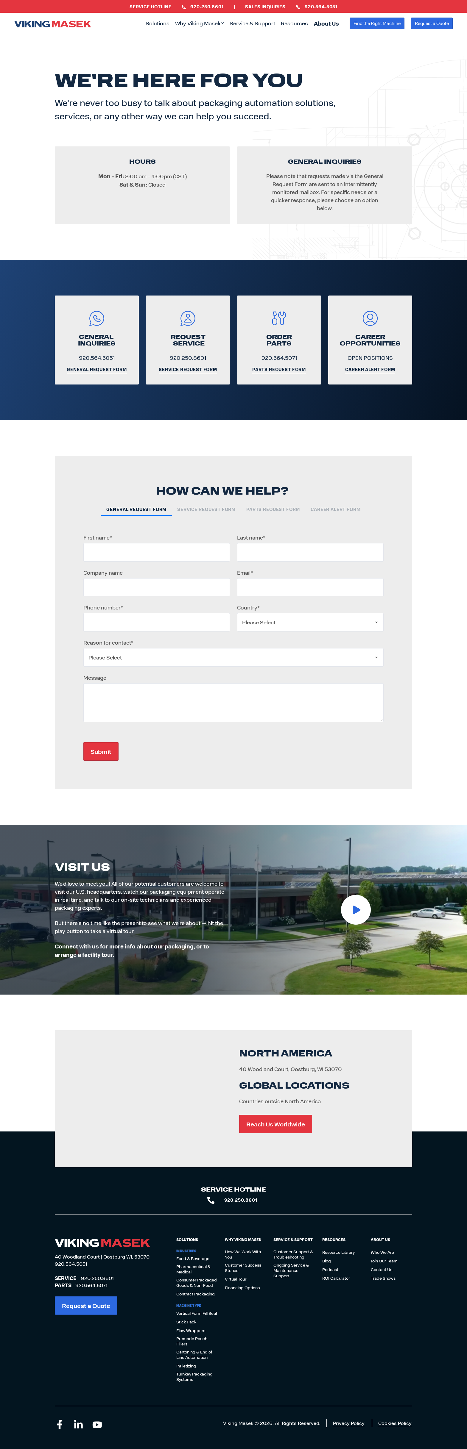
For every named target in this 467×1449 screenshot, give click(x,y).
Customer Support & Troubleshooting (293, 1254)
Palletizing (186, 1366)
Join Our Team (384, 1261)
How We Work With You (243, 1254)
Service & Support (252, 23)
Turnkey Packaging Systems (194, 1376)
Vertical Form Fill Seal (196, 1313)
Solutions (157, 23)
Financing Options (242, 1287)
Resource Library (338, 1252)
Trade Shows (383, 1278)
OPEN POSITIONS (370, 357)
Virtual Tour (235, 1279)
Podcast (330, 1269)
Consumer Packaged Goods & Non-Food (196, 1282)
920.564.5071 (279, 357)
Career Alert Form (370, 369)
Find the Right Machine (377, 23)
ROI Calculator (336, 1278)
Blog (326, 1261)
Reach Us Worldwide (275, 1124)
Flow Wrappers (190, 1330)
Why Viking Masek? (199, 23)
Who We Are (382, 1252)
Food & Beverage (192, 1258)
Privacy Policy (349, 1423)
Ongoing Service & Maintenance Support (291, 1270)
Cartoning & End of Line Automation (194, 1354)
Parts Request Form (279, 369)
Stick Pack (186, 1322)
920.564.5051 (97, 357)
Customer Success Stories (243, 1267)
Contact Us (381, 1269)
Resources (294, 23)
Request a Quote (432, 23)
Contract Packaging (195, 1294)
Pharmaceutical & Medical (193, 1269)
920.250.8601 (188, 357)
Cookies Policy (395, 1423)
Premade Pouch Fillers (191, 1341)
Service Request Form (188, 369)
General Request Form (97, 369)
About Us (326, 23)
